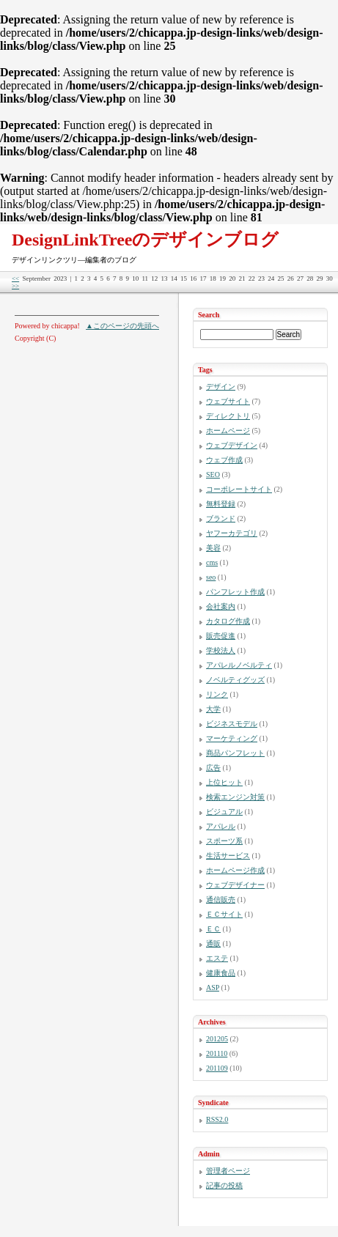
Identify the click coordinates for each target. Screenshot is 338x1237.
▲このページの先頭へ (122, 326)
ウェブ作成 (224, 460)
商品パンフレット (235, 753)
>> (15, 285)
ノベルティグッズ (235, 680)
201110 (216, 1053)
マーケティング (231, 738)
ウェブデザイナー (235, 885)
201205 (217, 1039)
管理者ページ (228, 1171)
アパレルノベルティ (239, 665)
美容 (213, 548)
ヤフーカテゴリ (231, 533)
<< (15, 278)
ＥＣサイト (224, 914)
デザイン (220, 387)
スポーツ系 (224, 841)
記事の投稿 (224, 1185)
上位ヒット (224, 782)
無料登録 (220, 504)
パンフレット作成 (235, 592)
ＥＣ (213, 929)
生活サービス (228, 856)
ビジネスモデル (231, 724)
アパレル (220, 826)
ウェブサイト (228, 401)
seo (211, 577)
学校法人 (220, 650)
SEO (213, 474)
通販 (213, 943)
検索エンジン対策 (235, 797)
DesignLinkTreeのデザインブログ (145, 239)
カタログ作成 (228, 621)
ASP (212, 987)
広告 (213, 768)
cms (212, 562)
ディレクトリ (228, 416)
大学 (213, 709)
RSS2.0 (217, 1119)
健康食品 (220, 973)
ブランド (220, 518)
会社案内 (220, 606)
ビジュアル (224, 812)
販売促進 (220, 636)
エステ (217, 958)
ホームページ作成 (235, 870)
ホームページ (228, 431)
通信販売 (220, 900)
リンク (217, 694)
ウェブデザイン (231, 445)
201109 (217, 1068)
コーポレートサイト (239, 489)
